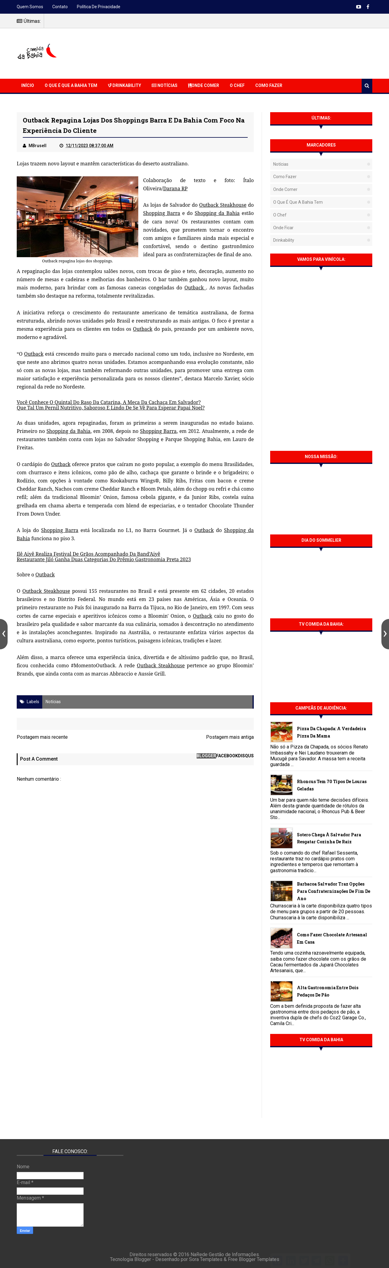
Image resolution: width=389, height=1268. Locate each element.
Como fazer (285, 176)
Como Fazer (268, 85)
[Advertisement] (261, 52)
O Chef (237, 85)
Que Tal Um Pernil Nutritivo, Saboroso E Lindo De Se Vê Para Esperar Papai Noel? (111, 407)
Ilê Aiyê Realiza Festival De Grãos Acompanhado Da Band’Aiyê (88, 554)
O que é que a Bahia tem (298, 202)
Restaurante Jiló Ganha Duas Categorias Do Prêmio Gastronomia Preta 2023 (104, 559)
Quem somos (30, 6)
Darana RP (175, 188)
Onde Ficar (283, 227)
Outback (195, 287)
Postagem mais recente (42, 737)
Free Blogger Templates (253, 1259)
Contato (60, 6)
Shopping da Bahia (217, 213)
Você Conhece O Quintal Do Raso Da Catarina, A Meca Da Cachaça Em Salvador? (109, 402)
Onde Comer (203, 85)
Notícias (164, 85)
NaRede (200, 1254)
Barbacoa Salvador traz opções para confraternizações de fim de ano (333, 891)
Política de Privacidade (98, 6)
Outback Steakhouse (222, 205)
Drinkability (124, 85)
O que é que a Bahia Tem (71, 85)
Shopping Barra (161, 213)
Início (27, 85)
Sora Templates (205, 1259)
